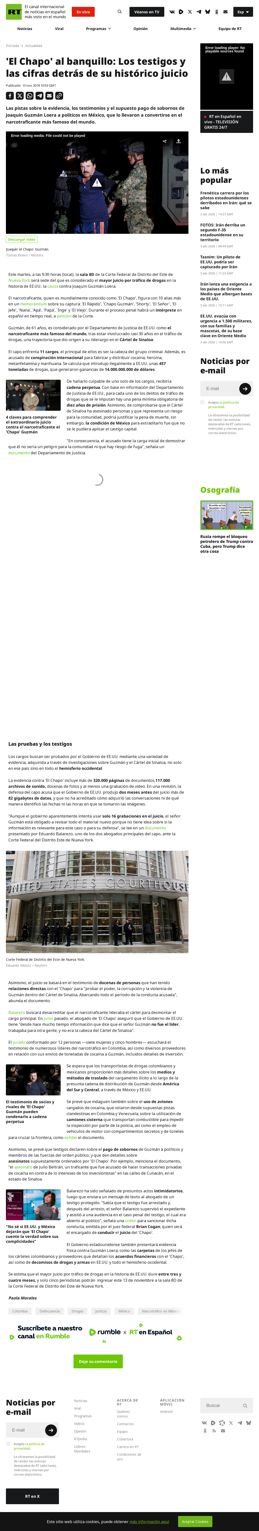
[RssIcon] (214, 1431)
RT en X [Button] (32, 1496)
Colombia (20, 1311)
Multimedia (183, 28)
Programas (98, 28)
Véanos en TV (146, 11)
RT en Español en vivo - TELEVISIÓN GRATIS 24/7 (222, 122)
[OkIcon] (217, 12)
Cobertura (125, 1439)
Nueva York (19, 280)
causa (52, 286)
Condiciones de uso (129, 1457)
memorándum (33, 304)
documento (19, 453)
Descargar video (22, 239)
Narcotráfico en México (161, 1311)
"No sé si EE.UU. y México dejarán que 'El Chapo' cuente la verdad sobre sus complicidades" (32, 1234)
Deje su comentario (98, 1361)
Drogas (77, 1311)
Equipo (122, 1431)
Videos (79, 1423)
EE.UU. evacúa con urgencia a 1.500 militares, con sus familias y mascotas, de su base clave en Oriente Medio (226, 325)
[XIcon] (190, 12)
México (124, 1311)
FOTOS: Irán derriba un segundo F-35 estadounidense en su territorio (222, 232)
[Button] (120, 12)
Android (166, 1411)
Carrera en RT (128, 1446)
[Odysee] (222, 1423)
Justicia (101, 1311)
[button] (97, 182)
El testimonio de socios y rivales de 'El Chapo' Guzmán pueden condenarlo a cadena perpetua (30, 1111)
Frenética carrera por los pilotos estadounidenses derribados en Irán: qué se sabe (226, 200)
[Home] (14, 12)
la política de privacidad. (223, 404)
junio (48, 1018)
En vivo (83, 11)
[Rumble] (181, 12)
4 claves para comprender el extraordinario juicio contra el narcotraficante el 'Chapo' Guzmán (33, 424)
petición (64, 316)
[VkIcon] (172, 12)
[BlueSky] (208, 12)
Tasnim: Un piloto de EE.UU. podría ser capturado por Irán (220, 261)
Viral (59, 28)
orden (130, 1221)
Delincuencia (49, 1311)
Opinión (140, 28)
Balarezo (16, 1012)
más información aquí (149, 1522)
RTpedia (80, 1438)
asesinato (23, 1167)
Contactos (125, 1423)
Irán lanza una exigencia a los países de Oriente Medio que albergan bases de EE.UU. (226, 291)
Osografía (220, 489)
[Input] (226, 388)
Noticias (24, 28)
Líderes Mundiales (82, 1449)
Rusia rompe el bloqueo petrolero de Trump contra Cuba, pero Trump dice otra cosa (226, 544)
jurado (19, 1042)
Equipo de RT (230, 28)
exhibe (70, 1137)
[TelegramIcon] (199, 12)
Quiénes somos (123, 1414)
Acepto (223, 404)
